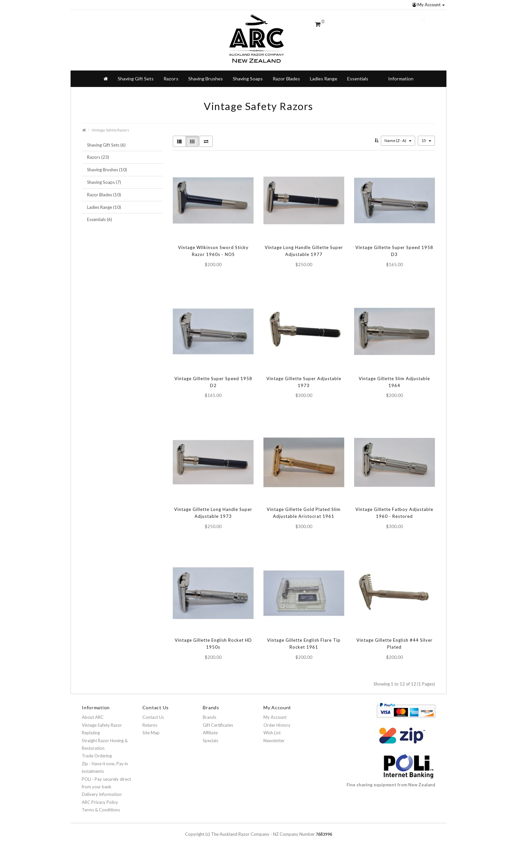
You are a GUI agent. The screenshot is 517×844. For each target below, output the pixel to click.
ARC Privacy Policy (100, 797)
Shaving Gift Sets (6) (106, 139)
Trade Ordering (97, 750)
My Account (428, 4)
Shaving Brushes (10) (107, 164)
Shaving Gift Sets (136, 73)
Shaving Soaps (248, 73)
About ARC (93, 712)
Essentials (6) (99, 214)
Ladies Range (323, 73)
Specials (210, 735)
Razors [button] (171, 73)
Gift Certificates (218, 719)
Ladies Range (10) (104, 202)
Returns (149, 719)
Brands (209, 712)
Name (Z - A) (397, 135)
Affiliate (210, 727)
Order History (276, 719)
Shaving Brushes (205, 73)
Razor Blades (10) (104, 189)
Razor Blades (286, 73)
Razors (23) (98, 152)
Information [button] (400, 73)
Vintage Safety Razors (110, 124)
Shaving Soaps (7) (104, 177)
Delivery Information (102, 789)
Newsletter (274, 735)
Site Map (151, 727)
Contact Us (153, 712)
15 (426, 135)
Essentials (357, 73)
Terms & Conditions (101, 804)
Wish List (272, 727)
